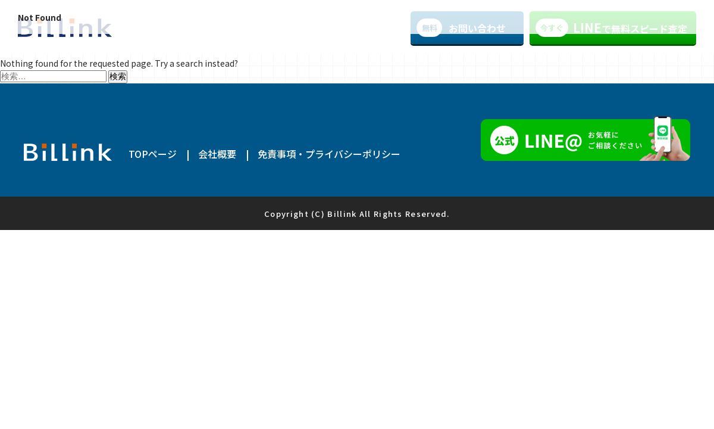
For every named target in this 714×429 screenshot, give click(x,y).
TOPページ (153, 154)
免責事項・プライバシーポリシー (329, 154)
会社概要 (217, 154)
